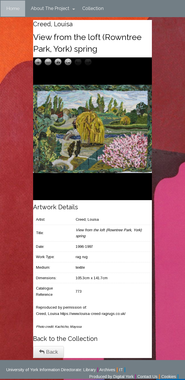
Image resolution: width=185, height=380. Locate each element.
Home (12, 8)
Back (48, 352)
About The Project (53, 8)
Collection (93, 8)
